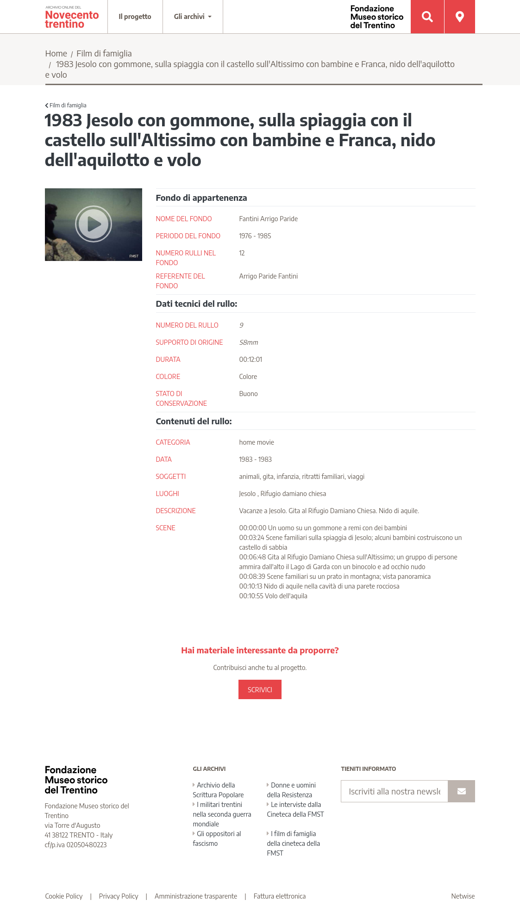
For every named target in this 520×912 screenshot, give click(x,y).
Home (56, 53)
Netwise (463, 896)
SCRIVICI (260, 690)
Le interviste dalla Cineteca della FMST (295, 809)
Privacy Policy (118, 896)
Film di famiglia (104, 53)
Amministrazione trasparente (196, 896)
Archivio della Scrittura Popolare (218, 790)
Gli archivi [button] (190, 16)
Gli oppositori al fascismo (217, 838)
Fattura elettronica (280, 896)
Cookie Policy (64, 896)
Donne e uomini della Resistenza (291, 790)
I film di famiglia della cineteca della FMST (293, 843)
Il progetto (135, 16)
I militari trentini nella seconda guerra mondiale (222, 814)
